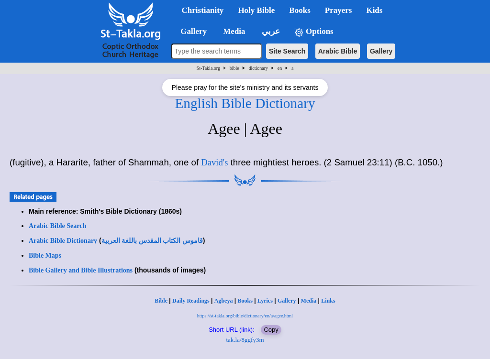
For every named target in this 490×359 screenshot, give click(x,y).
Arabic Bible (337, 51)
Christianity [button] (203, 10)
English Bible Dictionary (245, 103)
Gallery (381, 51)
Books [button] (299, 10)
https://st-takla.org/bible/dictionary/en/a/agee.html (245, 315)
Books (244, 300)
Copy (271, 329)
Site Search (287, 51)
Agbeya (223, 300)
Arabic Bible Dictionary (63, 240)
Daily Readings (191, 300)
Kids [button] (374, 10)
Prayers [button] (338, 10)
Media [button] (233, 31)
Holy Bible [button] (256, 10)
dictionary (258, 68)
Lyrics (265, 300)
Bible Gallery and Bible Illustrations (81, 270)
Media (309, 300)
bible (234, 68)
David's (214, 162)
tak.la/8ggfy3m (245, 339)
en (280, 68)
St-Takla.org (208, 68)
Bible (161, 300)
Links (328, 300)
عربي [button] (270, 31)
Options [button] (314, 32)
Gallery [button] (191, 31)
